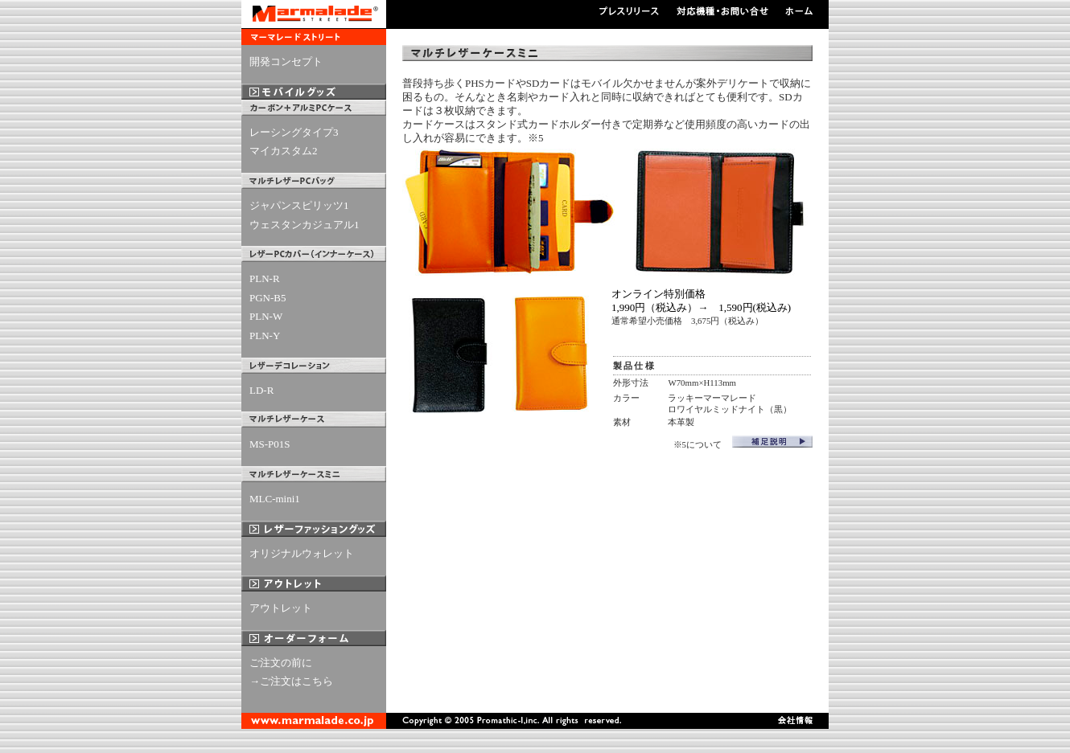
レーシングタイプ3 (294, 132)
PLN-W (265, 316)
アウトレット (280, 608)
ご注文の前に (280, 663)
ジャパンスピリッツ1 (299, 205)
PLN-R (264, 278)
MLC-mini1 (274, 499)
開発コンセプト (286, 61)
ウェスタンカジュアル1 (304, 225)
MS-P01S (269, 444)
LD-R (261, 390)
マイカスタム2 (283, 151)
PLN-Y (264, 335)
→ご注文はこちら (291, 681)
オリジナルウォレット (301, 553)
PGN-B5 (267, 298)
